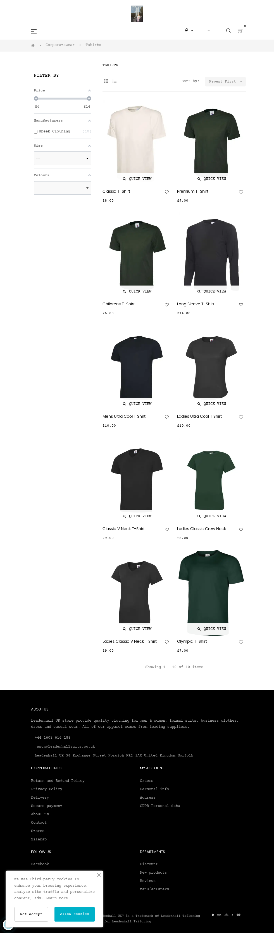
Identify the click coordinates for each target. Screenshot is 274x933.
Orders (146, 781)
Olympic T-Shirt (192, 642)
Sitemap (39, 839)
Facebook (40, 864)
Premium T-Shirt (192, 192)
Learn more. (58, 898)
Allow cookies (74, 914)
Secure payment (46, 806)
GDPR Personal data (160, 806)
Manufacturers (154, 889)
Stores (37, 831)
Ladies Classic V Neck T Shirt (130, 642)
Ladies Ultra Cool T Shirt (199, 417)
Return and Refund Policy (58, 781)
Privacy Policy (46, 789)
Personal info (154, 789)
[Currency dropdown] (189, 31)
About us (40, 814)
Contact (39, 823)
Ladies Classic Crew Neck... (202, 529)
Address (148, 798)
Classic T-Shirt (116, 192)
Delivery (40, 798)
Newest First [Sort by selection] (227, 81)
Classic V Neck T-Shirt (124, 529)
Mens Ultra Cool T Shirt (124, 417)
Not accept (31, 914)
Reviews (148, 881)
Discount (149, 864)
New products (153, 873)
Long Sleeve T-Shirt (195, 304)
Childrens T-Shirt (119, 304)
